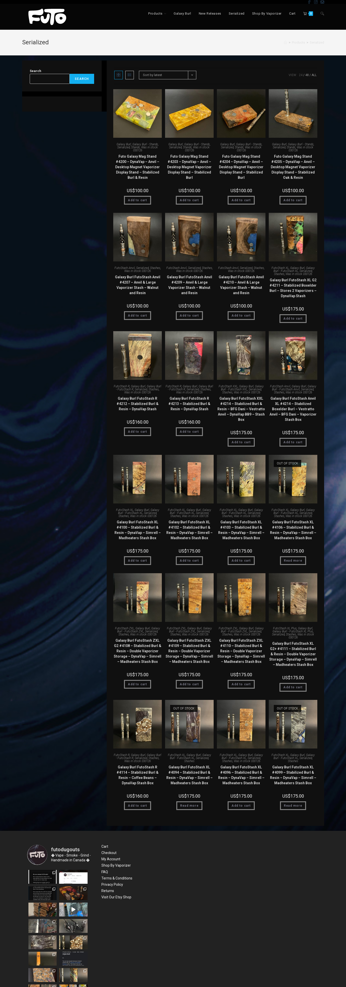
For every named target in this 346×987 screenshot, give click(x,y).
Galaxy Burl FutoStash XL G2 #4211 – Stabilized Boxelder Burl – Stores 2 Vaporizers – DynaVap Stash (293, 288)
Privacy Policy (112, 884)
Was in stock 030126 (145, 149)
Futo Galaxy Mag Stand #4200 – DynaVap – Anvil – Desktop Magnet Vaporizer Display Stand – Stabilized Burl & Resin (137, 167)
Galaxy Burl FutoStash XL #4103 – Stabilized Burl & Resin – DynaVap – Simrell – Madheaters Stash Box (241, 530)
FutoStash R (122, 386)
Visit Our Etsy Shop (116, 897)
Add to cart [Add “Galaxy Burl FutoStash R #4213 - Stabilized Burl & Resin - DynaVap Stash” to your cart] (189, 431)
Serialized (317, 42)
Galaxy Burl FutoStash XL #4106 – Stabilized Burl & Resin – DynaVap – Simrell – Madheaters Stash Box (293, 530)
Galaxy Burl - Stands (145, 144)
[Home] (285, 42)
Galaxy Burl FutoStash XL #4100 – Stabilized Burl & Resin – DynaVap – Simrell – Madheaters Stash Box (137, 530)
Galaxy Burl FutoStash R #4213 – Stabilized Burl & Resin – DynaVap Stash (189, 403)
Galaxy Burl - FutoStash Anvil (294, 388)
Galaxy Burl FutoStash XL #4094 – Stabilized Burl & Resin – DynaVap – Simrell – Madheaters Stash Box (189, 775)
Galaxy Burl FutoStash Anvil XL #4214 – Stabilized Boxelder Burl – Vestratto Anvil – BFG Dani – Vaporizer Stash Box (293, 409)
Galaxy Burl (124, 144)
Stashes (155, 268)
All (314, 75)
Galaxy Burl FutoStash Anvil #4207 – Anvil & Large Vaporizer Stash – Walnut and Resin (137, 285)
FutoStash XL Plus (285, 628)
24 (300, 75)
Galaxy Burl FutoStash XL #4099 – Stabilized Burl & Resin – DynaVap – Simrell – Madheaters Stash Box (293, 775)
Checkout (109, 853)
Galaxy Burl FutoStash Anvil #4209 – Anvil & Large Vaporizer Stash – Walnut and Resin (189, 285)
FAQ (104, 872)
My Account (110, 859)
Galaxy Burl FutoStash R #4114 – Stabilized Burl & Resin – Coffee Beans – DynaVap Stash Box (138, 775)
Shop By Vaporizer (116, 865)
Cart (104, 846)
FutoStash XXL (228, 386)
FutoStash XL (280, 268)
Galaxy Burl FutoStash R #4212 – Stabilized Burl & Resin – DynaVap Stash (138, 403)
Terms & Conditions (116, 878)
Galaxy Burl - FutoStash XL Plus (293, 631)
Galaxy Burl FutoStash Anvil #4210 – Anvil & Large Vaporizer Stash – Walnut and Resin (241, 285)
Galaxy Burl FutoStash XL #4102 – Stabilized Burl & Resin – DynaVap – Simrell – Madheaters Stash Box (189, 530)
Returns (107, 891)
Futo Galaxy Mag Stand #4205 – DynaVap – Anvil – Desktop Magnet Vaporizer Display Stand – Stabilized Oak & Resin (293, 167)
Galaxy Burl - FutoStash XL (294, 269)
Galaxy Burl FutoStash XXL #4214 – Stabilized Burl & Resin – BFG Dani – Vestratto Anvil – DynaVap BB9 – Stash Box (241, 409)
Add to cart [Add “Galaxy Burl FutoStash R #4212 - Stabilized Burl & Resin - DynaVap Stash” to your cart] (137, 431)
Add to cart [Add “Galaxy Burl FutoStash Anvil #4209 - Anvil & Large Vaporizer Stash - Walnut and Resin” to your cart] (189, 315)
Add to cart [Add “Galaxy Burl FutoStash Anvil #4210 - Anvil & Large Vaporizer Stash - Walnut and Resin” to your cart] (241, 315)
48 (307, 75)
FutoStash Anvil (124, 268)
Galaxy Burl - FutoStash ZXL (138, 630)
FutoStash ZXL (124, 628)
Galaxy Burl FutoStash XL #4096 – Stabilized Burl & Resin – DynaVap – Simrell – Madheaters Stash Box (241, 775)
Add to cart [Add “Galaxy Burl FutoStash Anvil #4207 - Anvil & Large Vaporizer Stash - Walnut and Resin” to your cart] (137, 315)
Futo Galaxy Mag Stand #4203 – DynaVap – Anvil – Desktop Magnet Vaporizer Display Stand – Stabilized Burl (189, 167)
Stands (135, 147)
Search (35, 71)
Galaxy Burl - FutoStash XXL (242, 388)
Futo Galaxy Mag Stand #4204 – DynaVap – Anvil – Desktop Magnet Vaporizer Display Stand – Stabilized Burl (241, 167)
